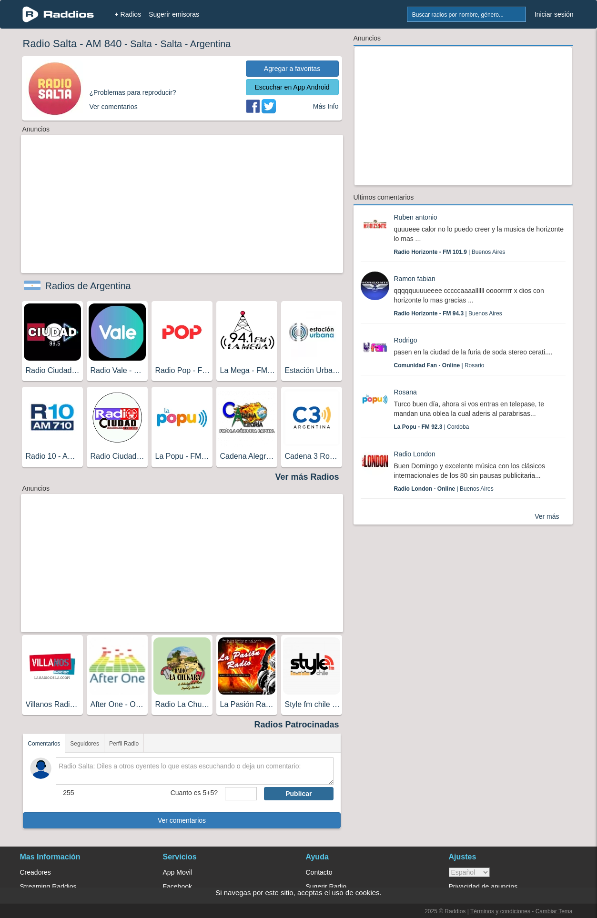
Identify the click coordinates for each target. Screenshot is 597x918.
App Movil (177, 872)
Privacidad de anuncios (483, 886)
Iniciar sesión (554, 14)
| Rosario (439, 365)
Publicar (298, 793)
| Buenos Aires (450, 252)
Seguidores (84, 743)
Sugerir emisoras (174, 14)
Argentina (210, 44)
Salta (141, 44)
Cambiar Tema (554, 911)
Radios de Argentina (88, 286)
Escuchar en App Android (291, 87)
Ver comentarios (182, 820)
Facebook (177, 886)
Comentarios (44, 743)
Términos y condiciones (500, 911)
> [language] (469, 872)
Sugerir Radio (326, 886)
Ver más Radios (307, 477)
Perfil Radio (124, 743)
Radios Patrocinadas (296, 724)
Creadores (35, 872)
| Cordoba (431, 427)
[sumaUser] (241, 793)
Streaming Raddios (48, 886)
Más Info (326, 106)
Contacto (319, 872)
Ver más (547, 516)
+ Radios (128, 14)
